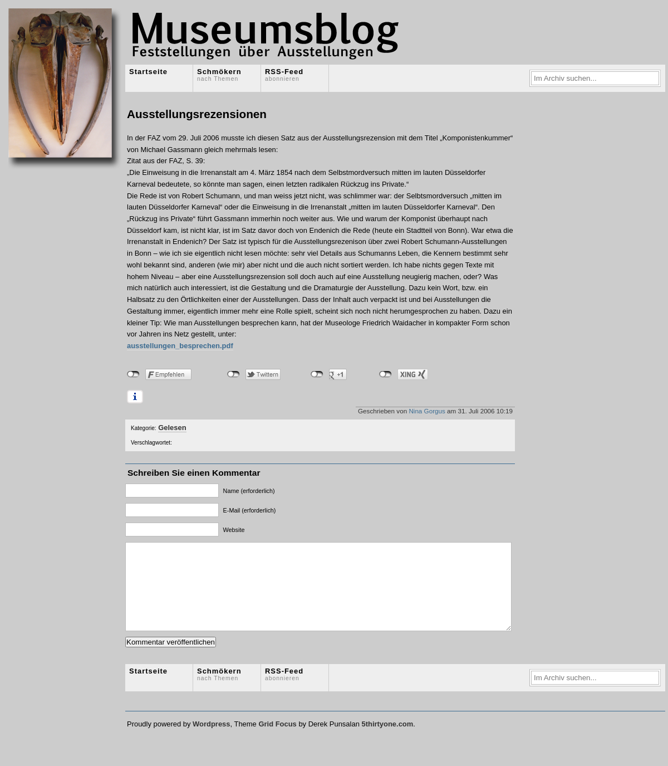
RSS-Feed (284, 74)
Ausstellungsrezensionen (197, 114)
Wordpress (211, 740)
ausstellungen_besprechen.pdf (180, 345)
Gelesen (172, 427)
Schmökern (219, 74)
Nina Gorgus (427, 410)
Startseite (148, 71)
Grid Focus (277, 740)
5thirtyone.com (387, 740)
